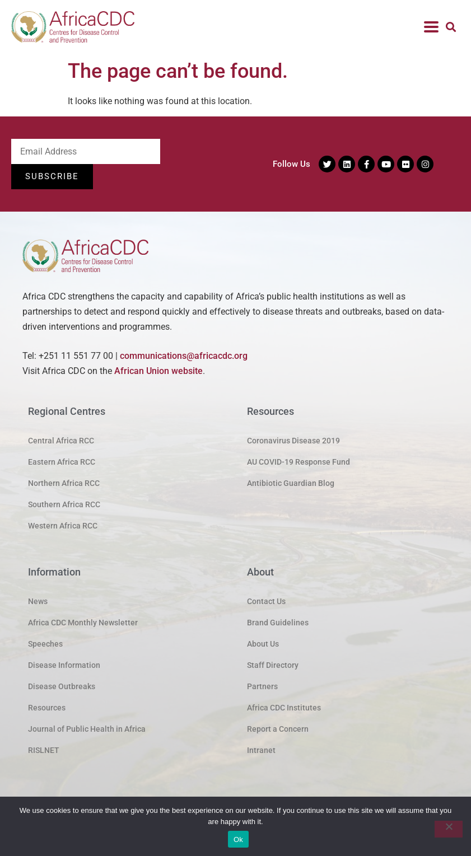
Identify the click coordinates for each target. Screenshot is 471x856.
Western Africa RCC (62, 525)
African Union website (158, 371)
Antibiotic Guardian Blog (290, 483)
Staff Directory (273, 665)
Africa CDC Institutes (284, 707)
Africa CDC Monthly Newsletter (83, 622)
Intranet (261, 750)
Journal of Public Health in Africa (87, 728)
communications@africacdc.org (184, 355)
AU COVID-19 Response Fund (298, 461)
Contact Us (266, 601)
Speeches (45, 643)
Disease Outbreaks (61, 686)
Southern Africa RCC (64, 504)
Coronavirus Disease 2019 (293, 440)
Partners (262, 686)
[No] (449, 829)
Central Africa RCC (61, 440)
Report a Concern (278, 728)
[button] (450, 27)
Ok (238, 839)
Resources (47, 707)
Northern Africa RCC (64, 483)
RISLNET (43, 750)
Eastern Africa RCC (61, 461)
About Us (263, 643)
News (38, 601)
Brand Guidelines (278, 622)
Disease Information (64, 665)
